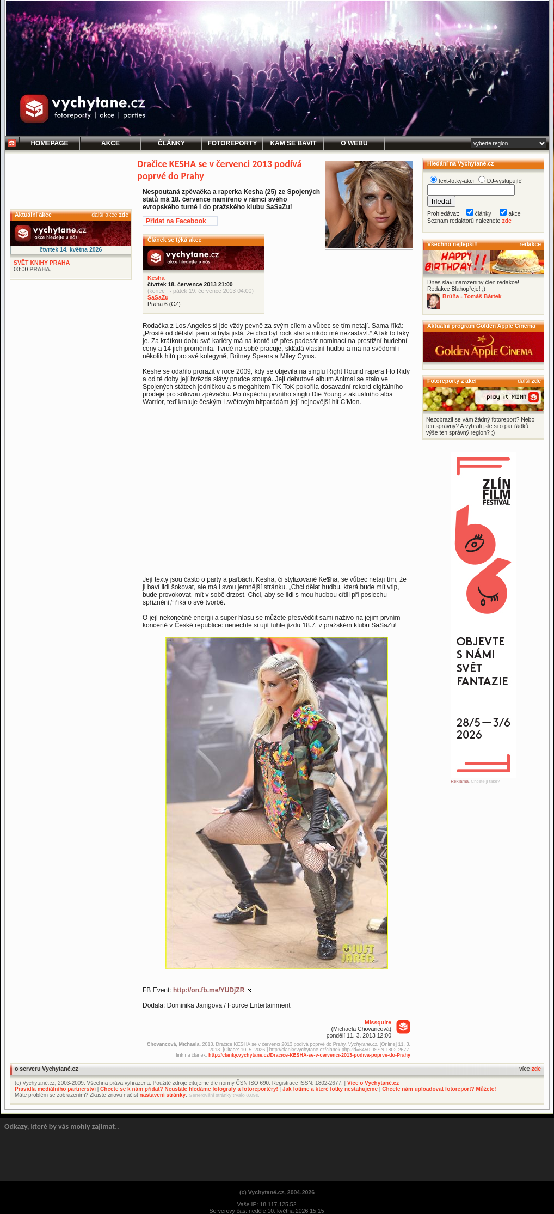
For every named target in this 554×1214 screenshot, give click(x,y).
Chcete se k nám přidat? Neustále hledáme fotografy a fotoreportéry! (189, 1089)
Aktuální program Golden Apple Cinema (481, 325)
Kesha (156, 277)
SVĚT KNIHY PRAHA (42, 262)
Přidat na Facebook (176, 221)
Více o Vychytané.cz (373, 1083)
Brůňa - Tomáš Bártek (472, 296)
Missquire (378, 1022)
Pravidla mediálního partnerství (55, 1089)
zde (123, 214)
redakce (530, 244)
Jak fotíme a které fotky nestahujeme (330, 1089)
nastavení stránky (163, 1095)
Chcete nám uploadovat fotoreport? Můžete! (439, 1089)
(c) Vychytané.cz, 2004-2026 (277, 1192)
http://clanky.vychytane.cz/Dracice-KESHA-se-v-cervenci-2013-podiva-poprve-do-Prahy (309, 1055)
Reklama (460, 781)
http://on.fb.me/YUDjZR (210, 990)
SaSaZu (158, 297)
